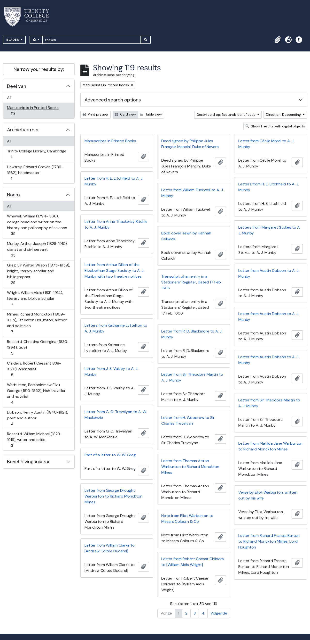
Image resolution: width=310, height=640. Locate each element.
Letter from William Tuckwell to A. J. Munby (192, 192)
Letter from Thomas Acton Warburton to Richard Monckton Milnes (190, 466)
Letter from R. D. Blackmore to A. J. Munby (191, 334)
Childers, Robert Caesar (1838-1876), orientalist (34, 369)
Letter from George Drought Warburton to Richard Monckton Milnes (113, 496)
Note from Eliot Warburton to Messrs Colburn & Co (187, 518)
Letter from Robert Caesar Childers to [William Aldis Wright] (192, 561)
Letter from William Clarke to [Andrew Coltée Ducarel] (110, 548)
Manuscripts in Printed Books (33, 110)
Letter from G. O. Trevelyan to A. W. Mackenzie (116, 414)
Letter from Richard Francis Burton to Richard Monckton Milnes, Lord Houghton (269, 541)
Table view (151, 114)
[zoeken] (91, 40)
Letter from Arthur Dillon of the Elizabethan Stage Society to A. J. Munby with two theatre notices (114, 270)
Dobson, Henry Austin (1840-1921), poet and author (37, 418)
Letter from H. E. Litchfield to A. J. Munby (114, 181)
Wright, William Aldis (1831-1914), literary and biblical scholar (35, 298)
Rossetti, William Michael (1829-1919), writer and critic (34, 440)
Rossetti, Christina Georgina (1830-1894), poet (38, 347)
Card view (125, 114)
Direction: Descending (284, 114)
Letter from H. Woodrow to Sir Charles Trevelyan (188, 420)
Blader (13, 40)
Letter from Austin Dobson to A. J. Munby (268, 273)
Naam (13, 194)
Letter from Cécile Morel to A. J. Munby (266, 143)
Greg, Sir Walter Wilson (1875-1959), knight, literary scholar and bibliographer (38, 274)
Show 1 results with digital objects (275, 126)
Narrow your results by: (39, 69)
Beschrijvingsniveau (29, 461)
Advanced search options (113, 100)
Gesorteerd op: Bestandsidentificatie (226, 114)
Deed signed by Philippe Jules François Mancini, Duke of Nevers (190, 143)
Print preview (95, 114)
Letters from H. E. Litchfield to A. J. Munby (268, 187)
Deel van (16, 86)
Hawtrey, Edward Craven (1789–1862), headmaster (35, 173)
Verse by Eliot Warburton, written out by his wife (267, 495)
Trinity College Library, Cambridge (36, 154)
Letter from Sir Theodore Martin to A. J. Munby (192, 377)
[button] (277, 39)
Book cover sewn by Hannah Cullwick (186, 236)
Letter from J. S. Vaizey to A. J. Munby (111, 371)
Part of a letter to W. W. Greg (110, 454)
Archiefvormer (23, 129)
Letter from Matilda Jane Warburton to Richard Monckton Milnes (270, 446)
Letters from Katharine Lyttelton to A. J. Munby (116, 328)
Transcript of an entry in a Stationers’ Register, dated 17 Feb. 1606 (191, 282)
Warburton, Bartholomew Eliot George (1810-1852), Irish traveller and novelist (36, 393)
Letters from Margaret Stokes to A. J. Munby (269, 230)
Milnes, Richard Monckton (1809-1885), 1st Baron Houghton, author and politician (37, 323)
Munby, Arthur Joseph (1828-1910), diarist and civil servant (37, 249)
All (9, 97)
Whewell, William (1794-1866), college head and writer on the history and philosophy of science (37, 225)
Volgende (218, 613)
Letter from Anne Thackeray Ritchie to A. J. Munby (116, 224)
